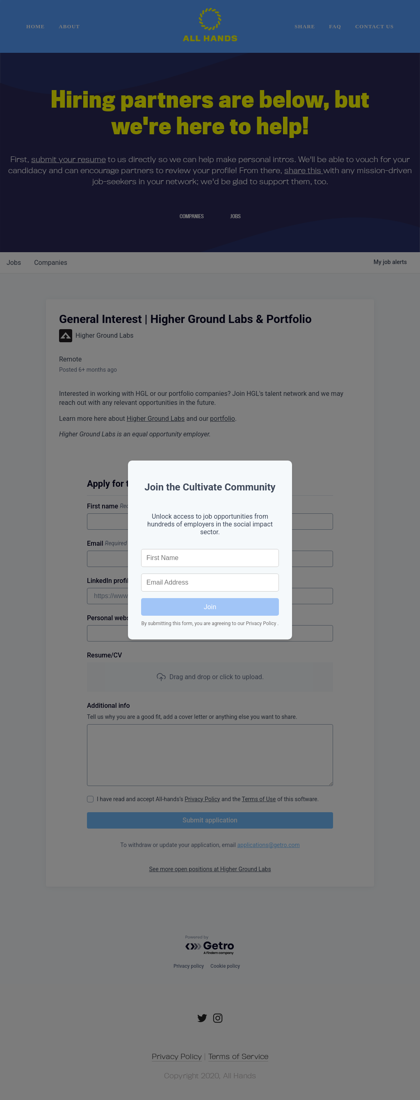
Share (304, 26)
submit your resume (68, 159)
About (69, 26)
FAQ (335, 26)
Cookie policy (225, 966)
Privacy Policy (202, 799)
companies (50, 263)
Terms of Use (259, 799)
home (35, 26)
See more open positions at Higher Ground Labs (210, 869)
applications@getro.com (268, 845)
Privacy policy (188, 966)
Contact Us (374, 26)
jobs (14, 263)
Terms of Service (238, 1056)
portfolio (222, 418)
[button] (210, 677)
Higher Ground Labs (156, 418)
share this (303, 170)
